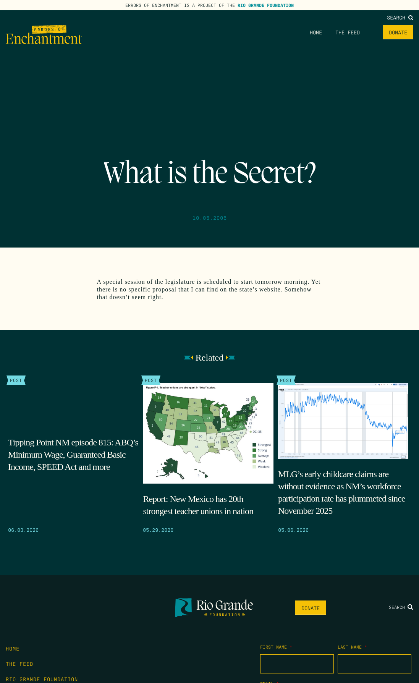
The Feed (347, 32)
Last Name (352, 647)
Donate (398, 32)
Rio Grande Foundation (266, 5)
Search (400, 17)
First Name (276, 647)
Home (316, 32)
